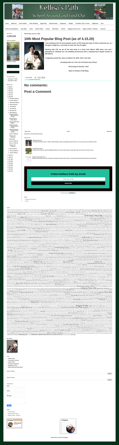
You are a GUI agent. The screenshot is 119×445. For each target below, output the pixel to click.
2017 (9, 159)
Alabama (59, 216)
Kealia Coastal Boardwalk (81, 270)
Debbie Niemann (101, 240)
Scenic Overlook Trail (91, 308)
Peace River (62, 296)
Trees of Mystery (11, 327)
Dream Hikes (48, 244)
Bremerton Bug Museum (95, 227)
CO (69, 236)
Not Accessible (99, 291)
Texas (82, 320)
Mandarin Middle (101, 279)
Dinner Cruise (108, 241)
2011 (9, 171)
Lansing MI (58, 274)
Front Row (10, 254)
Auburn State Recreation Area (97, 218)
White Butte (9, 331)
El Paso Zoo (74, 246)
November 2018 (107, 291)
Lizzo (29, 277)
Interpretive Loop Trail (71, 266)
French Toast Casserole (77, 253)
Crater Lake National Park (96, 237)
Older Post (109, 131)
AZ (30, 220)
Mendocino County (44, 282)
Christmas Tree (103, 234)
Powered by (68, 193)
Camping (37, 231)
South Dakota (80, 313)
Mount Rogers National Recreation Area (24, 286)
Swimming (25, 318)
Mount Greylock (87, 284)
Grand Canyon (77, 256)
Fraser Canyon (44, 253)
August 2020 (13, 104)
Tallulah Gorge (104, 318)
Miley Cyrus (107, 282)
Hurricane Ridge (25, 264)
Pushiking (101, 299)
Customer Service (107, 239)
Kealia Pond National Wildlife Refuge (94, 270)
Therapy (82, 323)
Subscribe (68, 183)
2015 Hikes (62, 211)
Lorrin (54, 277)
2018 (9, 157)
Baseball (29, 221)
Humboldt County (82, 263)
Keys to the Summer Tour (90, 272)
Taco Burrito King (48, 318)
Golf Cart (29, 256)
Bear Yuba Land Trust (106, 221)
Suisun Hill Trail (34, 317)
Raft (81, 301)
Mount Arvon (73, 284)
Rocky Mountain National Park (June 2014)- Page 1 (16, 304)
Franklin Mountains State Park (33, 253)
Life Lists (49, 276)
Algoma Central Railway (72, 216)
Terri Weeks (71, 320)
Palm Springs (74, 295)
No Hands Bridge (16, 291)
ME (110, 280)
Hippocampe (66, 262)
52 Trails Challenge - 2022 (71, 212)
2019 (9, 155)
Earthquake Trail (10, 246)
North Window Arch (91, 291)
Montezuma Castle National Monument (46, 284)
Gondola (34, 256)
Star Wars (90, 315)
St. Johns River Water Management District (59, 315)
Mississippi (57, 283)
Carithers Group (10, 233)
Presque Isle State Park (67, 299)
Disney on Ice (49, 243)
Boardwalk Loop (63, 226)
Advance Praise (10, 216)
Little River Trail (109, 276)
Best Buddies (51, 223)
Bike (36, 224)
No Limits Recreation (26, 291)
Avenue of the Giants (23, 220)
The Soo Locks (104, 321)
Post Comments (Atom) (36, 133)
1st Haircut (60, 209)
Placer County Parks (22, 298)
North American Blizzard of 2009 (47, 291)
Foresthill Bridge (109, 250)
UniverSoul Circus (95, 327)
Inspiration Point (62, 266)
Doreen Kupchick (96, 243)
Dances (41, 240)
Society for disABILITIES (47, 313)
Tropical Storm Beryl (33, 327)
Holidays (96, 262)
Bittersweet (73, 224)
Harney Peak (43, 260)
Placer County (14, 298)
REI (39, 302)
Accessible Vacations (70, 214)
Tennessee (48, 320)
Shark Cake (90, 310)
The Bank (102, 320)
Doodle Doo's (89, 243)
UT (25, 328)
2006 (98, 209)
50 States (50, 212)
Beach (81, 221)
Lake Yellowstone (107, 273)
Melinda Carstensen (28, 282)
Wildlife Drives (18, 333)
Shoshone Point (27, 311)
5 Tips (45, 212)
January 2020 (13, 152)
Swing (31, 318)
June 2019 (110, 269)
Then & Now (37, 323)
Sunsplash (77, 317)
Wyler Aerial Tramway (12, 334)
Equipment (63, 23)
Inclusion (10, 266)
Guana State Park (67, 259)
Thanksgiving (89, 320)
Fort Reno (61, 251)
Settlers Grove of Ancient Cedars (57, 310)
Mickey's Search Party (98, 282)
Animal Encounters (71, 217)
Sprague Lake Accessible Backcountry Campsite (97, 314)
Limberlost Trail (86, 276)
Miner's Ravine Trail (21, 283)
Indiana (47, 266)
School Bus (107, 308)
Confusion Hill (23, 237)
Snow (40, 313)
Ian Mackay (63, 264)
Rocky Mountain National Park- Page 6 (100, 304)
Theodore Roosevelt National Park (72, 323)
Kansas (42, 270)
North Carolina (59, 291)
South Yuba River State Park (90, 313)
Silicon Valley (72, 311)
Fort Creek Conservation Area (29, 251)
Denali (47, 241)
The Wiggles (31, 323)
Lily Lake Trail (78, 276)
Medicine (8, 282)
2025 (9, 87)
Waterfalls (57, 330)
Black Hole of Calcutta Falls (83, 224)
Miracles (51, 283)
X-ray (28, 334)
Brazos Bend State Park (73, 227)
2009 (108, 209)
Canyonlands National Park (105, 231)
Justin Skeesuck (28, 270)
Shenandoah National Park (13, 311)
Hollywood (104, 262)
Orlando (27, 295)
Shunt (42, 311)
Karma (54, 270)
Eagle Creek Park (93, 244)
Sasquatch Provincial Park (60, 308)
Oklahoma (14, 293)
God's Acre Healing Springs (84, 254)
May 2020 (12, 110)
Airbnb (42, 216)
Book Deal (13, 227)
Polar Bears (59, 298)
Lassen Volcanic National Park (74, 274)
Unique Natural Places (85, 327)
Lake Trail (100, 273)
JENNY (28, 269)
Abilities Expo (11, 358)
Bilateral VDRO (42, 224)
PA (62, 295)
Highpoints (95, 23)
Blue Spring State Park (40, 226)
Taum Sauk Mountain (16, 320)
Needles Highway (27, 289)
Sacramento (64, 307)
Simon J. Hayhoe (87, 311)
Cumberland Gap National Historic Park (83, 239)
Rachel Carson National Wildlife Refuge (70, 301)
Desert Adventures (53, 241)
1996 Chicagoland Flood (34, 209)
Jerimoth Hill (52, 269)
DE (66, 240)
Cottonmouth (65, 237)
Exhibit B (78, 247)
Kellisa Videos (39, 29)
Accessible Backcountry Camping (32, 214)
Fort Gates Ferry (54, 251)
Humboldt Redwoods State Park (95, 263)
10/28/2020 (26, 209)
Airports (47, 216)
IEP (102, 264)
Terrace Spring (64, 320)
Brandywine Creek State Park (53, 227)
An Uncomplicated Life (54, 217)
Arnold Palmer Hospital (49, 218)
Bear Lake (86, 221)
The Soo (97, 321)
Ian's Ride (68, 264)
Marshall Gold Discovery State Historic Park (36, 280)
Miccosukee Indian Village (82, 282)
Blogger (66, 437)
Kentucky (81, 272)
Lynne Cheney (35, 279)
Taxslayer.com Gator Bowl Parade (28, 320)
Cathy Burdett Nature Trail (34, 233)
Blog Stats (17, 226)
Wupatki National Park (93, 333)
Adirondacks (108, 214)
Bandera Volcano (23, 221)
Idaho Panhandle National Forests (93, 264)
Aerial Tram (27, 216)
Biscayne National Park (61, 224)
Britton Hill (44, 228)
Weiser (71, 330)
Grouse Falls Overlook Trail (26, 259)
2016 (9, 161)
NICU (110, 289)
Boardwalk (56, 226)
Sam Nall (10, 308)
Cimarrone (16, 236)
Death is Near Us (72, 240)
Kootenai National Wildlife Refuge (22, 273)
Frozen (15, 254)
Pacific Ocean (67, 295)
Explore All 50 (100, 247)
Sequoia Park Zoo (45, 310)
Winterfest (30, 333)
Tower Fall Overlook (94, 324)
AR (101, 217)
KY (32, 273)
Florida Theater (68, 250)
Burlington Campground (106, 228)
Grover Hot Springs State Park (39, 259)
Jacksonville (24, 267)
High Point (12, 262)
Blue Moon (33, 226)
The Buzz (11, 321)
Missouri (85, 283)
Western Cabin (93, 330)
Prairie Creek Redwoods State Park (97, 298)
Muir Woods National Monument (16, 288)
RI (49, 302)
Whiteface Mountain (46, 331)
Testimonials (77, 320)
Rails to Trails (85, 301)
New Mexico (69, 289)
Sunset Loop (70, 317)
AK (51, 216)
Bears (18, 223)
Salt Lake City (109, 307)
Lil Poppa (72, 276)
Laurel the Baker (14, 276)
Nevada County (46, 289)
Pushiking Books (14, 301)
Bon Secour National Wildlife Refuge (94, 226)
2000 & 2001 (66, 209)
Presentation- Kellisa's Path (47, 299)
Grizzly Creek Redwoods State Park (104, 257)
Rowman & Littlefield (69, 305)
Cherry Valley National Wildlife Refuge (103, 233)
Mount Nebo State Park (103, 284)
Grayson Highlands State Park (52, 257)
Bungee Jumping (96, 228)
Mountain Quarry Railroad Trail (84, 286)
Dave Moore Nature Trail (60, 240)
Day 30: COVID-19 (13, 133)
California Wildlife (11, 231)
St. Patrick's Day (75, 315)
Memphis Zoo (36, 282)
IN (111, 264)
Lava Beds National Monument (25, 276)
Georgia (39, 254)
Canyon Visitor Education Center (78, 231)
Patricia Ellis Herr (35, 296)
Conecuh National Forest (13, 237)
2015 (9, 163)
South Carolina (71, 313)
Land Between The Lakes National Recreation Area (34, 274)
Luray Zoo (29, 279)
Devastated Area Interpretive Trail (79, 241)
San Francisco (16, 308)
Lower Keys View (109, 277)
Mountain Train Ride (98, 286)
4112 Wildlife (30, 212)
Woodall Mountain (66, 333)
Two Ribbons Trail (71, 327)
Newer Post (27, 131)
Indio (56, 266)
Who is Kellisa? (76, 331)
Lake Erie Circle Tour (51, 273)
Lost (97, 277)
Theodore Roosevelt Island (58, 323)
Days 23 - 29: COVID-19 (12, 136)
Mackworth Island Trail (47, 279)
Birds (47, 224)
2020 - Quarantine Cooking (84, 211)
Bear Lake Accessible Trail (94, 221)
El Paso (51, 246)
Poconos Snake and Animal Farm (35, 298)
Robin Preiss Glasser (77, 302)
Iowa (102, 266)
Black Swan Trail (108, 224)
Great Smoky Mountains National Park (87, 257)
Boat (77, 226)
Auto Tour (15, 220)
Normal (36, 291)
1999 (41, 209)
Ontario (67, 294)
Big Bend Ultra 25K (102, 223)
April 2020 (12, 112)
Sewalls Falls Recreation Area (71, 310)
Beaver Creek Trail (25, 223)
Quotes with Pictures (56, 301)
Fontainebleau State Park (89, 250)
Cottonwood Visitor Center (75, 237)
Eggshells (35, 246)
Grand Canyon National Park (88, 256)
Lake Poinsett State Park (84, 273)
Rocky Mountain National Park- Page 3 (51, 304)
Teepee (43, 320)
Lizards (24, 277)
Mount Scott (49, 286)
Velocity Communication (46, 328)
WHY (94, 331)
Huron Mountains (17, 264)
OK (95, 292)
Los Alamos (59, 277)
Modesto (109, 283)
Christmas (96, 234)
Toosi (61, 324)
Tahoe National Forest (77, 318)
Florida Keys (60, 250)
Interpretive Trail (80, 266)
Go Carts (76, 254)
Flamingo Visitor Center (17, 250)
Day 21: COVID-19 (13, 143)
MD (107, 280)
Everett (51, 247)
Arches (11, 218)
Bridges (71, 23)
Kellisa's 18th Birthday (40, 272)
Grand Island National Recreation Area (15, 257)
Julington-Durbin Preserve (100, 269)
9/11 (86, 212)
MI (74, 282)
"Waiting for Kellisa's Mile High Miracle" (14, 209)
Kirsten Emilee (10, 273)
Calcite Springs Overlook (54, 230)
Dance (36, 240)
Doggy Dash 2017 (57, 243)
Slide (13, 313)
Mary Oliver (50, 280)
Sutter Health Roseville (12, 318)
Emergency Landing (95, 246)
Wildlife (12, 333)
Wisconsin (36, 333)
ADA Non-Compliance (92, 214)
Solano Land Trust (57, 313)
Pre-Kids (31, 299)
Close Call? (64, 236)
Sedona (26, 310)
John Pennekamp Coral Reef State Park (70, 269)
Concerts (102, 29)
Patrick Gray (42, 296)
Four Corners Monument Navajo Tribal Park (90, 251)
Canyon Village (67, 231)
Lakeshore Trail (10, 274)
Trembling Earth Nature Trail (22, 327)
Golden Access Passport (21, 256)
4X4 (42, 212)
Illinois (108, 264)
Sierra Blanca (55, 311)
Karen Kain (48, 270)
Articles (63, 29)
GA (19, 254)
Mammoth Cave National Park (84, 279)
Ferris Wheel (62, 248)
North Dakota (67, 291)
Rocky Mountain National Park (105, 302)
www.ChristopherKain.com (107, 333)
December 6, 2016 (12, 80)
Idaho (83, 264)
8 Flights (82, 212)
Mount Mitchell (94, 284)
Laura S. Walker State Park (100, 274)
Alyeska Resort (30, 217)
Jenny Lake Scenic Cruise (43, 269)
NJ (7, 291)
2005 (95, 209)
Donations (83, 243)
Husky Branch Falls (41, 264)
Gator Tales (24, 254)
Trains (31, 29)
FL (9, 250)
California (67, 230)
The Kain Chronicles (60, 321)
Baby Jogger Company (51, 220)
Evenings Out (46, 247)
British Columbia (36, 228)
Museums (47, 288)
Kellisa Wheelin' (18, 272)
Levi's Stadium (35, 276)
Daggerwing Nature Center (28, 240)
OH (83, 292)
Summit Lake (43, 317)
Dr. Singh (42, 244)
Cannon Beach (51, 231)
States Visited (96, 315)
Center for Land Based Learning (63, 233)
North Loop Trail (83, 291)
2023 (9, 90)
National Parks (53, 23)
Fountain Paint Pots (68, 251)
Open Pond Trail (87, 293)
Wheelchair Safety (107, 330)
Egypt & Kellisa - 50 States (90, 29)
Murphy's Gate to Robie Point (29, 288)
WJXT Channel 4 (42, 333)
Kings (110, 272)
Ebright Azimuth (22, 246)
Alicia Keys (80, 216)
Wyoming (22, 334)
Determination (67, 241)
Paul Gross (56, 296)
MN (89, 283)
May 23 (93, 280)
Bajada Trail (108, 220)
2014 (9, 165)
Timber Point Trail (103, 323)
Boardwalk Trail (71, 226)
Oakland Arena (15, 292)
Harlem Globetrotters (34, 260)
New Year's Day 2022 (78, 289)
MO (92, 283)
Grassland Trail (41, 257)
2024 (9, 89)
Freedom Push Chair (37, 148)
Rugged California (15, 307)
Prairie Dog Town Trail (14, 299)
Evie (69, 247)
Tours (87, 324)
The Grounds (42, 321)
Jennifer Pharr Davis (20, 269)
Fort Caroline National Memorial (15, 251)
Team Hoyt (38, 320)
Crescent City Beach (20, 239)
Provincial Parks (84, 299)
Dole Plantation (69, 243)
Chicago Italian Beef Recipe (48, 234)
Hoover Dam (29, 263)
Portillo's (79, 298)
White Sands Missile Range (19, 331)
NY (10, 292)
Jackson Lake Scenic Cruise (13, 267)
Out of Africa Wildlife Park (43, 295)
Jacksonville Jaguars (33, 267)
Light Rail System (58, 276)
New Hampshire (54, 289)
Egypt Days (43, 23)
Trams (65, 325)
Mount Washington (56, 286)
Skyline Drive (108, 311)
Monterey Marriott (33, 284)
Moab (96, 283)
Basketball (35, 221)
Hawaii (70, 260)
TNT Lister (49, 324)
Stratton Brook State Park (25, 317)
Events (48, 29)
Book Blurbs (105, 226)
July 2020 (12, 106)
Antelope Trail (79, 217)
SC (84, 308)
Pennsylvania (69, 296)
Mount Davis (79, 284)
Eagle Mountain (102, 244)
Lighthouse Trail (66, 276)
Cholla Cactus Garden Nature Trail (77, 234)
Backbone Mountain (61, 220)
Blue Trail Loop (50, 226)
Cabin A (30, 230)
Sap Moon (40, 308)
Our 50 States (33, 295)
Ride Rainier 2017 (55, 302)
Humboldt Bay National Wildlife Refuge (69, 263)
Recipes (109, 301)
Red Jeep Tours (10, 302)
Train (56, 326)
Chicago (22, 234)
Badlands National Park (86, 220)
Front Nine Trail (109, 253)
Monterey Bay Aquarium (24, 284)
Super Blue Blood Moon (100, 317)
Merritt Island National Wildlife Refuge (57, 282)
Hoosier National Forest (21, 263)
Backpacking (77, 220)
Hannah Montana (13, 260)
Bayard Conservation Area (39, 157)
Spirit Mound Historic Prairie (64, 314)
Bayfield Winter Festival (73, 221)
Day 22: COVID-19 (13, 141)
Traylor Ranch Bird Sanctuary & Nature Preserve (91, 325)
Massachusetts (62, 280)
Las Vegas (64, 274)
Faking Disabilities (17, 248)
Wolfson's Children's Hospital (54, 333)
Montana (16, 284)
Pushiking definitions (23, 301)
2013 (9, 167)
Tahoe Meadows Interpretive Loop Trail (61, 318)
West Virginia (85, 330)
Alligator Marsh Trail (15, 217)
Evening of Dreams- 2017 (26, 247)
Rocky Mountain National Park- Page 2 (35, 304)
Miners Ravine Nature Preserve (35, 283)
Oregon (97, 294)
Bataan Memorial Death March (46, 221)
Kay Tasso (67, 270)
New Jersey (62, 289)
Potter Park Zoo (85, 298)
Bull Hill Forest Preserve (87, 228)
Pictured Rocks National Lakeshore (84, 296)
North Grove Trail (74, 291)
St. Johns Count (37, 315)
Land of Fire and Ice (50, 274)
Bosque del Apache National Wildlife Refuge (37, 227)
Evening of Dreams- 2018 (37, 247)
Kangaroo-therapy (36, 270)
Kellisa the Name (10, 272)
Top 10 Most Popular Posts (34, 79)
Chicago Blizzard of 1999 (30, 234)
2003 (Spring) (75, 209)
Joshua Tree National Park (86, 269)
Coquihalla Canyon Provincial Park (55, 237)
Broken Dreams (52, 228)
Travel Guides (23, 23)
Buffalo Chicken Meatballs (61, 228)
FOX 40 (101, 251)
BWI (18, 230)
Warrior (36, 330)
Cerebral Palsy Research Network (77, 233)
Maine (65, 279)
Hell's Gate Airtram (94, 260)
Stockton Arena (15, 317)
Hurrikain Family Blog (13, 363)
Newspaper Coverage (93, 289)
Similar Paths (80, 311)
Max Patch (82, 280)
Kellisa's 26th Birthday (72, 272)
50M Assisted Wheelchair (59, 212)
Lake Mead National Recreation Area (64, 273)
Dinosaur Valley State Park (12, 243)
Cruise (50, 239)
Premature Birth (37, 299)
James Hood (93, 267)
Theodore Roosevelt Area (47, 323)
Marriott (23, 280)
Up (101, 327)
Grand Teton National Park (31, 257)
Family (33, 249)
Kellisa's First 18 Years (31, 199)
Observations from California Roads (55, 292)
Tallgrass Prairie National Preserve (92, 318)
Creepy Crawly (11, 239)
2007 (101, 209)
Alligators (22, 217)
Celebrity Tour (52, 233)
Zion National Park (65, 334)
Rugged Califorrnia (25, 307)
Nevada (39, 289)
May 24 (98, 280)
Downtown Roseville (30, 244)
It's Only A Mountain (108, 266)
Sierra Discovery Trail (64, 311)
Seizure (31, 310)
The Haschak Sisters (50, 321)
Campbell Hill (31, 231)
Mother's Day (66, 284)
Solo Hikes (24, 29)
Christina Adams (89, 234)
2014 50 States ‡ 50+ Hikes (47, 211)
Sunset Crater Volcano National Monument (58, 317)
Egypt (39, 246)
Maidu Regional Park (58, 279)
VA (32, 328)
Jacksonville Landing (44, 267)
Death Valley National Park (89, 240)
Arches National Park (19, 218)
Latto (93, 274)
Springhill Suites (22, 315)
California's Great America (21, 231)
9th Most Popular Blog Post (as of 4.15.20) (13, 126)
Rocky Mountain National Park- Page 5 (84, 304)
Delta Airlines (41, 241)
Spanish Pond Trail (17, 314)
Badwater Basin (96, 220)
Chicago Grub (39, 234)
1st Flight (54, 209)
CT (53, 239)
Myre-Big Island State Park (56, 288)
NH (99, 289)
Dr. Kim (36, 244)
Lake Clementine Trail (41, 273)
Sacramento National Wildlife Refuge (78, 307)
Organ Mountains (21, 295)
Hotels (49, 263)
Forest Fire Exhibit (100, 250)
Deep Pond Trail (109, 240)
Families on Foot (26, 248)
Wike (100, 331)
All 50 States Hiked (91, 216)
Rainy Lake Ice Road (97, 301)
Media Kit (14, 23)
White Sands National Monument (33, 331)
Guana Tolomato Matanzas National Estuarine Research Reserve (86, 259)
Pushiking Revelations (34, 301)
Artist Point (65, 218)
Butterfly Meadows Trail (11, 230)
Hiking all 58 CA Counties (48, 262)
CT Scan (71, 239)
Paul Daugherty (49, 296)
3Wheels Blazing (23, 212)
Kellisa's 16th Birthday (28, 272)
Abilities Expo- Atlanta (11, 214)
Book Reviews (19, 227)
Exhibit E (93, 247)
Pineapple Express (100, 296)
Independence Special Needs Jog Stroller (23, 266)
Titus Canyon (39, 324)
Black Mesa (12, 139)
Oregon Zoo (14, 295)
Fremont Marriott (67, 253)
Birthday (53, 224)
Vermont (53, 328)
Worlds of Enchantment (82, 333)
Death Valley (79, 240)
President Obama (57, 299)
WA (110, 328)
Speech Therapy (50, 314)
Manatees (95, 279)
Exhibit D (88, 247)
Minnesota (45, 283)
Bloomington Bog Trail (24, 226)
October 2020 (13, 100)
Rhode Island (44, 302)
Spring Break (15, 315)
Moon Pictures (58, 284)
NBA (13, 289)
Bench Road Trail (44, 223)
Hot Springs (36, 263)
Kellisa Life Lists (107, 270)
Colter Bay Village (82, 236)
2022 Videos (95, 211)
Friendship (102, 253)
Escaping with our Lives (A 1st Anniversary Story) (79, 62)
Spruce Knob (30, 315)
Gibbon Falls (53, 254)
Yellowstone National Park (38, 334)
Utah (29, 328)
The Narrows (80, 321)
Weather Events (64, 330)
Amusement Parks (45, 217)
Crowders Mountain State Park (41, 239)
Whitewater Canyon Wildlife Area (65, 331)
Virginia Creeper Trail (77, 328)
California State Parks (91, 230)
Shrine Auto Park (35, 311)
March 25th (18, 280)
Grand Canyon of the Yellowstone (103, 256)
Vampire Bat (37, 328)
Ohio (92, 292)
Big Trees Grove (26, 224)
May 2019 (88, 280)
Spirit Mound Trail (75, 314)
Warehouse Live (31, 330)
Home (7, 23)
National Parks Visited (101, 288)
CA (22, 230)
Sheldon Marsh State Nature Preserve (102, 310)
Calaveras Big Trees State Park (40, 230)
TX (77, 327)
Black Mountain (100, 224)
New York (86, 289)
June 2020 (12, 108)
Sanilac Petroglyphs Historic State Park (28, 308)
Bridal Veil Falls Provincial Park (19, 228)
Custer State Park (97, 239)
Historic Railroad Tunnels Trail (79, 262)
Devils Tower (90, 241)
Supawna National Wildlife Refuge (87, 317)
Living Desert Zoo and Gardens (15, 277)
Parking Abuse (17, 296)
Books (26, 227)
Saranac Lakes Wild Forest (48, 308)
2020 (9, 96)
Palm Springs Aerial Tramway (86, 295)
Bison (68, 224)
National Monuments (75, 288)
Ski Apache (102, 311)
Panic (11, 296)
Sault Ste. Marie (79, 308)
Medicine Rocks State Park (17, 282)
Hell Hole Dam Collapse (84, 260)
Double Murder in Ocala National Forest (16, 244)
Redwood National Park (24, 302)
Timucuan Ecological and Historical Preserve (26, 324)
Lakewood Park (17, 274)
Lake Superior (94, 273)
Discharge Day (32, 243)
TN (44, 324)
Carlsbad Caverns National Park (21, 233)
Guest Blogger (105, 259)
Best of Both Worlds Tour (61, 223)
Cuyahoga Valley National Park (13, 240)
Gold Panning (108, 254)
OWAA (58, 295)
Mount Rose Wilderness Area (39, 286)
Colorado (74, 236)
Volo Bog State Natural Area (90, 328)
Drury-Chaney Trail (64, 244)
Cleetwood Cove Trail (47, 236)
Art (56, 218)
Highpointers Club (28, 262)
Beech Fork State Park (35, 223)
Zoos (102, 23)
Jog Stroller (59, 269)
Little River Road (101, 276)
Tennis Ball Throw (56, 320)
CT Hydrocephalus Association (62, 239)
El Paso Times (67, 246)
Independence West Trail (40, 266)
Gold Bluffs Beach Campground (98, 254)
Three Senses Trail (89, 323)
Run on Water (35, 307)
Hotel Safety (43, 263)
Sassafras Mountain (71, 308)
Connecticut (44, 237)
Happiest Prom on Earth (23, 260)
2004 (91, 209)
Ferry (68, 248)
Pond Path (74, 298)
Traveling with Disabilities (74, 325)
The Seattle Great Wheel (89, 321)
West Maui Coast (77, 330)
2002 (71, 209)
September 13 (37, 310)
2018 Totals (75, 211)
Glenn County (60, 254)
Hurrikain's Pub (33, 264)
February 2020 (13, 150)
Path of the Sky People (26, 296)
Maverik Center (75, 280)
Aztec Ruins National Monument (39, 220)
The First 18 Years (20, 321)
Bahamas (103, 220)
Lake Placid (75, 273)
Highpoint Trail (19, 262)
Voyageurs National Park (103, 328)
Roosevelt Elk (44, 305)
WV (99, 333)
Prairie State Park (24, 299)
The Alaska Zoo (96, 320)
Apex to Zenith (96, 217)
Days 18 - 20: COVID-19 (12, 145)
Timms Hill (14, 324)
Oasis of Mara (36, 292)
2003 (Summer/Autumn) (84, 209)
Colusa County (90, 236)
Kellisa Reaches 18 (37, 140)
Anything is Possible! (88, 217)
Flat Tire (24, 250)
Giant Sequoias (46, 254)
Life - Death (42, 276)
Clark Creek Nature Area (36, 236)
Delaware (35, 241)
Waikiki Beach (9, 330)
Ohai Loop (88, 292)
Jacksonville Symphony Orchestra (83, 267)
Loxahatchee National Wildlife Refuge (16, 279)
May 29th (103, 280)
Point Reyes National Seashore (49, 298)
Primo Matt (76, 299)
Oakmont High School (26, 292)
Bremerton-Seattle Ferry (106, 227)
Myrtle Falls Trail (66, 288)
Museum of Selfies (40, 288)
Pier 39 (93, 296)
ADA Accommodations (11, 29)
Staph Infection (83, 315)
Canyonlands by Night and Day (92, 231)
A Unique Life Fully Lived (106, 212)
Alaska (64, 216)
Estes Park (103, 246)
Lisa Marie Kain (93, 276)
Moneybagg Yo (10, 284)
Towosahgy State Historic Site (105, 324)
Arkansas (33, 218)
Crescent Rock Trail (29, 239)
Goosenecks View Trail (53, 256)
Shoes (21, 311)
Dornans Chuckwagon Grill (107, 243)
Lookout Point (48, 277)
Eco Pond (29, 246)
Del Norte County (28, 241)
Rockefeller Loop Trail (93, 302)
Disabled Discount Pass (23, 243)
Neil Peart (34, 289)
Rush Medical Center (43, 307)
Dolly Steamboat (76, 243)
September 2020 (14, 102)
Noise (33, 291)
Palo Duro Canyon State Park (100, 295)
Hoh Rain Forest (89, 262)
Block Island (10, 226)
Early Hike (109, 244)
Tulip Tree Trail (64, 327)
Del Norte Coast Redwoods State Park (15, 241)
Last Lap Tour (87, 274)
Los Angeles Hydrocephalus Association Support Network (74, 277)
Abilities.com (20, 214)
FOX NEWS (107, 251)
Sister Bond (95, 311)
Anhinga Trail (63, 217)
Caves (42, 233)
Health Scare (76, 260)
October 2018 (78, 292)
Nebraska (21, 289)
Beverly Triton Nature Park (79, 223)
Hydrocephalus (50, 264)
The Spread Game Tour (16, 323)
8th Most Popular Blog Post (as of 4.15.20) (13, 115)
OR (93, 293)
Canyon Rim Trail (59, 231)
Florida (54, 250)
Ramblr (104, 301)
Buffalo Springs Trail (72, 228)
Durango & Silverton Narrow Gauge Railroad (79, 244)
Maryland (56, 280)
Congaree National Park (33, 237)
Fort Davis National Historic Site (43, 251)
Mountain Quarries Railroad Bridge (68, 286)
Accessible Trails (46, 214)
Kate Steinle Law (60, 270)
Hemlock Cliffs (103, 260)
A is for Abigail (97, 212)
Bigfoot (32, 224)
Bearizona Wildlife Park (11, 223)
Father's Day (50, 248)
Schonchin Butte (100, 308)
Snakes (35, 313)
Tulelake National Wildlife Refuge (52, 327)
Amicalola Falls (37, 217)
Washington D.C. (50, 330)
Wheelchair (99, 330)
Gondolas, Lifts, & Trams (83, 23)
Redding (17, 302)
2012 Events (31, 211)
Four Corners (77, 251)
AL (54, 216)
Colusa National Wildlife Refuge (100, 236)
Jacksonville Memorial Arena (55, 267)
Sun (48, 317)
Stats (103, 315)
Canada (44, 231)
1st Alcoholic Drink (47, 209)
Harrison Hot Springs (51, 260)
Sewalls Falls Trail (82, 310)
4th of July (37, 212)
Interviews (96, 266)
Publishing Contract (93, 299)
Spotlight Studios (83, 314)
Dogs (63, 243)
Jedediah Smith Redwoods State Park (105, 267)
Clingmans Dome (56, 236)
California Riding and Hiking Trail (78, 230)
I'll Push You (56, 264)
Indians (52, 266)
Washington (42, 330)
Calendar (62, 230)
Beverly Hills (70, 223)
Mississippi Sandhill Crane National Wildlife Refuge (72, 283)
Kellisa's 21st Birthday (62, 272)
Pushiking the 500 (46, 301)
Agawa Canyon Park (36, 216)
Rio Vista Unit (68, 302)
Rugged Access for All (74, 29)
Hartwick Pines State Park (62, 260)
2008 (105, 209)
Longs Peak (41, 277)
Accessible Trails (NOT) (59, 214)
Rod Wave (23, 305)
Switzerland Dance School (39, 318)
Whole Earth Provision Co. (86, 331)
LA (35, 273)
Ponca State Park (67, 298)
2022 (9, 92)
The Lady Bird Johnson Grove (71, 321)
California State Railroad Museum (104, 230)
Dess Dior (61, 241)
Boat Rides (55, 29)
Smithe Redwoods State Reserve (25, 313)
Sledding (9, 313)
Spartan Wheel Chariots (27, 314)
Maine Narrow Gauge (72, 279)
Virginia (69, 328)
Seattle (12, 310)
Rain (91, 301)
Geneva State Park (32, 254)
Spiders (56, 314)
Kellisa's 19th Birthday (50, 272)
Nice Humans (104, 289)
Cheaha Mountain (90, 233)
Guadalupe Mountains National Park (55, 259)
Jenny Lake (34, 269)
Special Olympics (42, 314)
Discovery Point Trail (41, 243)
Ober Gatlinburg (43, 292)
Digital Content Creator (99, 241)
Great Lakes (75, 257)
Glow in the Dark (68, 254)
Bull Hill (79, 228)
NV (7, 292)
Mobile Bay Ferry (102, 283)
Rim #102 (62, 302)
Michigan (91, 282)
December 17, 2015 (12, 79)
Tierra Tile (96, 323)
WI (96, 331)
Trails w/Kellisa (33, 23)
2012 (9, 169)
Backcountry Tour (69, 220)
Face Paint (107, 247)
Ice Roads (78, 264)
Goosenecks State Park (42, 256)
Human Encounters (56, 263)
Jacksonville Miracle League (68, 267)
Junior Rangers (11, 270)
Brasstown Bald (64, 227)
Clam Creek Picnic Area (25, 236)
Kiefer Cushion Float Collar (101, 272)
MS (104, 286)
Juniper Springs (20, 270)
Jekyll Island (11, 269)
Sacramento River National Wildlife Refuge (97, 307)
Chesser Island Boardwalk (12, 234)
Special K (35, 314)
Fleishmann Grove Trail (32, 250)
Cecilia (46, 233)
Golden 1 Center (11, 256)
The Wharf (25, 323)
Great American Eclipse (66, 257)
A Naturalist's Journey (13, 360)
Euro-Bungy (17, 247)
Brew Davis (9, 228)
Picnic (74, 296)
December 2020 (13, 98)
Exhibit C (83, 247)
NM (10, 291)
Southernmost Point (101, 313)
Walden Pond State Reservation (20, 330)
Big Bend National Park (91, 223)
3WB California (14, 212)
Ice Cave (73, 264)
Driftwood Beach (56, 244)
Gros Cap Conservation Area (13, 259)
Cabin (27, 230)
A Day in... (90, 212)
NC (16, 289)
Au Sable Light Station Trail (83, 218)
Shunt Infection (48, 311)
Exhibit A (73, 247)
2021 (9, 94)
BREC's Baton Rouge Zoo (84, 227)
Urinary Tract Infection (19, 328)
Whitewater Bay (55, 331)
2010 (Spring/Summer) (16, 211)
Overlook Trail (53, 295)
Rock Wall (85, 302)
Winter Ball (24, 333)
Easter (16, 246)
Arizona (27, 218)
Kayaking (72, 270)
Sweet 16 (20, 318)
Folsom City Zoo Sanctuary (77, 250)
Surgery (109, 317)
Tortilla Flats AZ (82, 324)
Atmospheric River (72, 218)
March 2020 (12, 148)
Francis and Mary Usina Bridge (19, 253)
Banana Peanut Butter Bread (13, 119)
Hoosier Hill (12, 263)
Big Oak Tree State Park (17, 224)
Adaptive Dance (101, 214)
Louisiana (102, 277)
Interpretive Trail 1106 (89, 266)
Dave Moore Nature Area (49, 240)
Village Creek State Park (61, 328)
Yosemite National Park (54, 334)
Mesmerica (70, 282)
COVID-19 (84, 237)
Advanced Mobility (20, 216)
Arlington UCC (40, 218)
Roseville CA (60, 305)
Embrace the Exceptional (84, 246)
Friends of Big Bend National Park (90, 253)
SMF (17, 313)
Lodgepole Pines (34, 277)
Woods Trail (74, 333)
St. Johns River (45, 315)
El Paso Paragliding (58, 246)
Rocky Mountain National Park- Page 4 (68, 304)
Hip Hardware (58, 262)
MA (41, 279)
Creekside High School (107, 237)
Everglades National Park (61, 247)
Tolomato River (55, 324)
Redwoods (33, 302)
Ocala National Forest (68, 292)
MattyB (69, 280)
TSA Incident (41, 327)
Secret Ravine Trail (19, 310)
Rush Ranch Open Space (55, 307)
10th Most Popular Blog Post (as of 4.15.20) (13, 131)
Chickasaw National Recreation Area (62, 234)
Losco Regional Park (91, 277)
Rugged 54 (80, 306)
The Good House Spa (33, 321)
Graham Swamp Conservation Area (66, 256)
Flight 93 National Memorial (45, 250)
